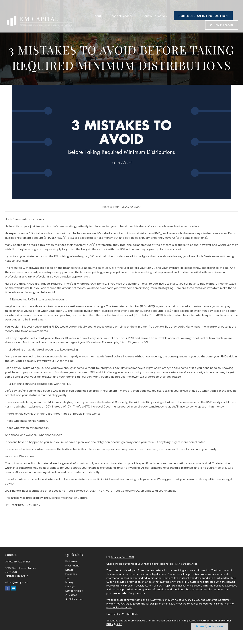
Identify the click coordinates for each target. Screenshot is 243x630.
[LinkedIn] (13, 588)
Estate (69, 569)
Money (69, 582)
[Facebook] (7, 588)
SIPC (119, 624)
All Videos (71, 594)
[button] (97, 7)
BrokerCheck (190, 563)
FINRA (109, 624)
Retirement (72, 561)
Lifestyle (70, 586)
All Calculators (74, 599)
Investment (72, 565)
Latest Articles (74, 590)
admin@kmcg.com (16, 582)
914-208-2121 (21, 561)
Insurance (71, 574)
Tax (67, 578)
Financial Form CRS (122, 557)
